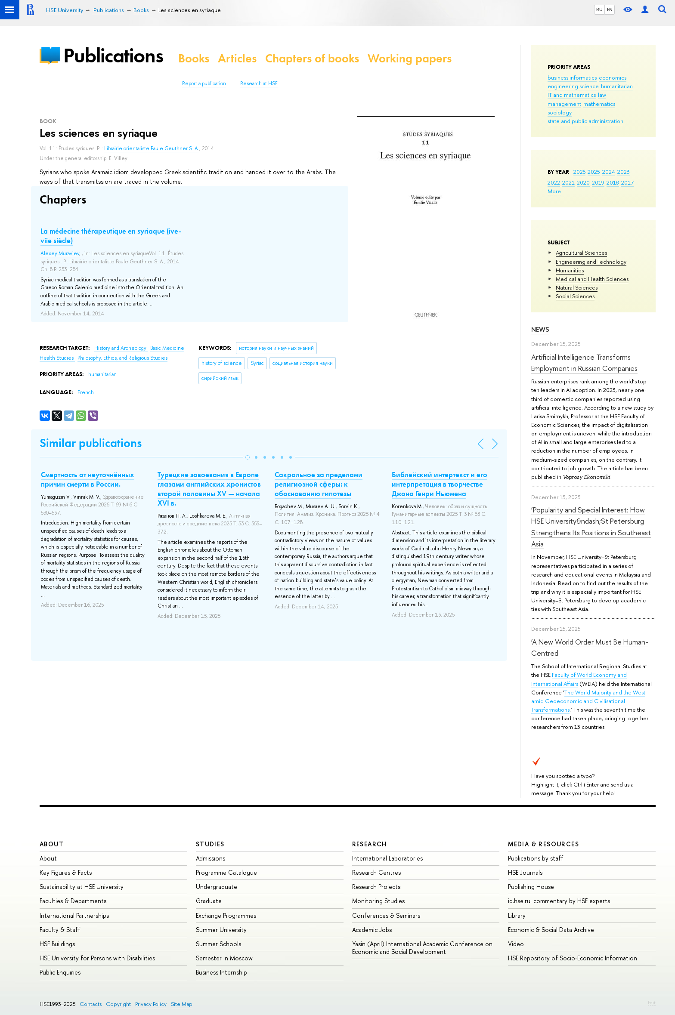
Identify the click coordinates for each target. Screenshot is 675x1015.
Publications (113, 55)
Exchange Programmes (226, 915)
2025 (594, 172)
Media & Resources (543, 844)
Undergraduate (216, 886)
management (564, 104)
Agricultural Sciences (581, 252)
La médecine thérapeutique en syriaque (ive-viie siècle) (110, 235)
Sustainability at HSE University (82, 886)
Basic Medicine (167, 348)
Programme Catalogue (226, 872)
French (85, 392)
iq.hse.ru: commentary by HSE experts (559, 901)
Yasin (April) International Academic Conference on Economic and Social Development (422, 948)
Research (369, 844)
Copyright (118, 1004)
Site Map (181, 1004)
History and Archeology (121, 348)
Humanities (570, 270)
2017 (627, 182)
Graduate (209, 901)
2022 (554, 182)
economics (612, 77)
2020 (583, 182)
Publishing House (531, 886)
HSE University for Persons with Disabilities (97, 958)
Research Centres (376, 872)
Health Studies (57, 358)
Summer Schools (218, 944)
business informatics (572, 77)
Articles (237, 58)
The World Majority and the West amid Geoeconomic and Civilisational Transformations (588, 700)
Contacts (91, 1004)
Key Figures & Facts (66, 872)
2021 (568, 182)
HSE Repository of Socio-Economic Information (572, 958)
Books (193, 58)
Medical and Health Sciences (592, 279)
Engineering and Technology (591, 261)
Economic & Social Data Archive (551, 930)
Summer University (221, 930)
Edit (652, 1003)
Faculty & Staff (60, 930)
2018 (613, 182)
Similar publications (91, 442)
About (52, 844)
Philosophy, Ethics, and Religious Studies (122, 358)
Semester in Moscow (224, 958)
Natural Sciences (577, 287)
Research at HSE (259, 83)
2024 (608, 172)
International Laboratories (387, 858)
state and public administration (585, 121)
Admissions (210, 858)
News (540, 329)
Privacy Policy (151, 1004)
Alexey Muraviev (59, 253)
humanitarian (617, 86)
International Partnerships (74, 915)
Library (517, 915)
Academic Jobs (372, 930)
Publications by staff (536, 858)
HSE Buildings (57, 944)
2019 (598, 182)
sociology (560, 112)
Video (516, 944)
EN (610, 9)
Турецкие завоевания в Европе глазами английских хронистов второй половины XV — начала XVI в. (209, 489)
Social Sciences (575, 296)
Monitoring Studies (378, 901)
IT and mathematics (572, 95)
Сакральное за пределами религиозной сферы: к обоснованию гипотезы (318, 484)
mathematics (599, 104)
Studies (210, 844)
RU (599, 9)
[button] (247, 457)
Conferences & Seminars (386, 915)
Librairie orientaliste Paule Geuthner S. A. (151, 148)
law (602, 95)
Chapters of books (312, 58)
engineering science (573, 86)
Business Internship (221, 972)
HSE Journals (525, 872)
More (554, 191)
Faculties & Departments (73, 901)
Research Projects (376, 886)
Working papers (410, 58)
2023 (623, 172)
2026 (579, 172)
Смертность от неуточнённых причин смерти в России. (87, 479)
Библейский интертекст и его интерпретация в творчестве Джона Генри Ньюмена (439, 484)
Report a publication (204, 83)
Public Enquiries (60, 972)
